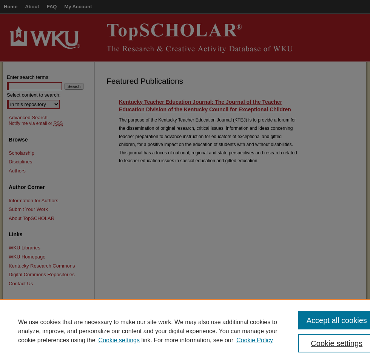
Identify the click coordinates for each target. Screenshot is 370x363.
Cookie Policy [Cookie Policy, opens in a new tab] (254, 340)
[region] (185, 331)
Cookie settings (119, 340)
